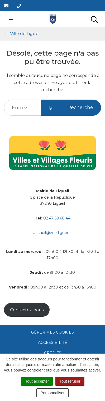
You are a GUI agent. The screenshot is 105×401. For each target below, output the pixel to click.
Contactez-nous (27, 309)
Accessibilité (52, 342)
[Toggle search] (94, 19)
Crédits (52, 353)
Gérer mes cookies (52, 332)
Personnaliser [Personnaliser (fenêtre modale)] (52, 392)
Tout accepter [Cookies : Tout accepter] (37, 381)
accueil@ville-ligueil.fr (52, 232)
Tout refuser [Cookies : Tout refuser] (69, 381)
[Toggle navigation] (11, 19)
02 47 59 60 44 (56, 218)
